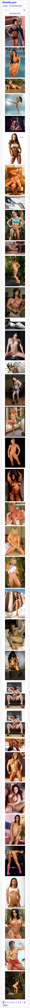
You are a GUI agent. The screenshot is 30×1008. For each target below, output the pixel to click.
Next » (5, 1005)
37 (25, 1002)
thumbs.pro (9, 2)
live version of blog (15, 13)
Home (6, 6)
